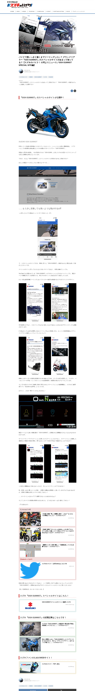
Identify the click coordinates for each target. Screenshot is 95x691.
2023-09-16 (27, 70)
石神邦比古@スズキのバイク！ (32, 71)
